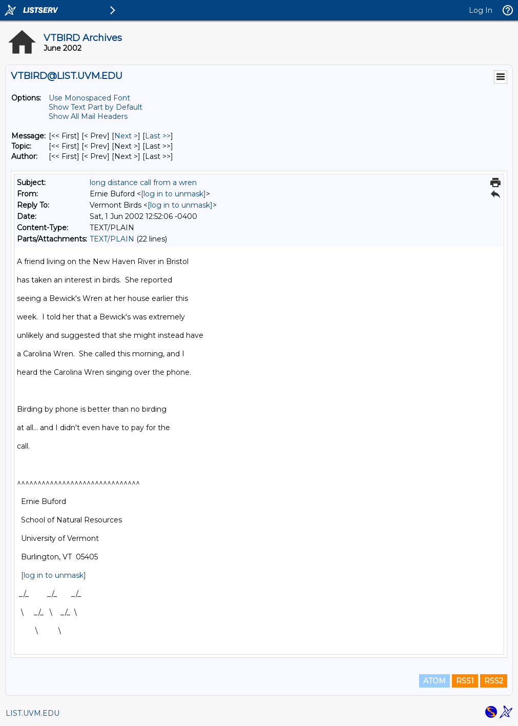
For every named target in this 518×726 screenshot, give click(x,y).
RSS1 (465, 680)
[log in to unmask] (173, 193)
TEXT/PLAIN (112, 239)
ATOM (434, 680)
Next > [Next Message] (126, 135)
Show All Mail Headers (88, 116)
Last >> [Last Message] (158, 135)
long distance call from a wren (143, 182)
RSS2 (493, 680)
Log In (480, 10)
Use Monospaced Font (89, 98)
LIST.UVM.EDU (32, 713)
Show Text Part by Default (95, 107)
